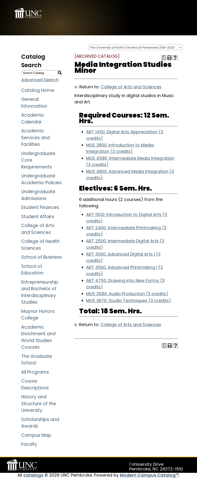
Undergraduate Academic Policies (41, 179)
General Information (34, 102)
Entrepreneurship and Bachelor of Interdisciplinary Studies (39, 292)
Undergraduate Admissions (38, 195)
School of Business (41, 257)
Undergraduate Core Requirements (38, 160)
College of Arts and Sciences (37, 229)
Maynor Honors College (38, 314)
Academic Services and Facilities (35, 137)
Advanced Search (40, 80)
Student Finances (40, 207)
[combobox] (135, 47)
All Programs (35, 372)
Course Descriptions (35, 384)
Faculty (29, 444)
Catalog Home (37, 90)
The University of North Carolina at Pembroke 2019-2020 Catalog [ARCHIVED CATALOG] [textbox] (136, 47)
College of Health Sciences (40, 244)
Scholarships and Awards (40, 422)
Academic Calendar (32, 118)
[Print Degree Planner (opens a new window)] (163, 57)
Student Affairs (37, 216)
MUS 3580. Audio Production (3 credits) (127, 294)
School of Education (32, 269)
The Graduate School (36, 359)
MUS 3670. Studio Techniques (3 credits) (128, 300)
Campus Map (36, 435)
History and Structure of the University (38, 403)
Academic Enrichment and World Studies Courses (38, 337)
